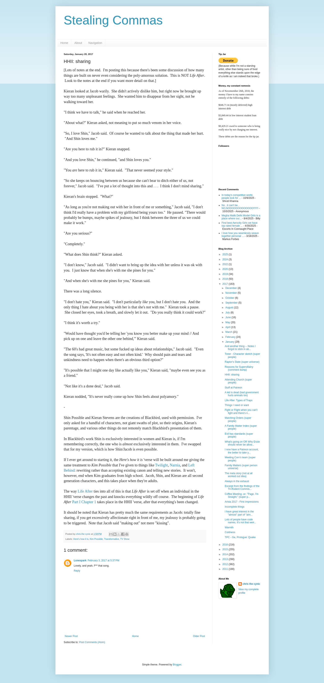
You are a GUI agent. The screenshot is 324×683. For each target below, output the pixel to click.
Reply (77, 570)
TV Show (124, 539)
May (228, 322)
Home (64, 43)
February (230, 337)
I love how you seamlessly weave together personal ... (240, 234)
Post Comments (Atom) (92, 642)
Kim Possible (96, 539)
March (229, 332)
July (228, 312)
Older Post (199, 636)
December (231, 288)
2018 (225, 278)
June (228, 317)
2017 (225, 283)
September (231, 302)
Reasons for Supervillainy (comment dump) (239, 368)
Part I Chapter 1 (84, 502)
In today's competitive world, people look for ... (237, 196)
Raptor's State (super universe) (242, 361)
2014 (225, 554)
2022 (225, 264)
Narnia (175, 465)
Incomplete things (234, 506)
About (78, 43)
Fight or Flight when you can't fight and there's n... (241, 411)
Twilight (161, 465)
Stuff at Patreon (233, 387)
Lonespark (80, 560)
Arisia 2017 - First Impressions (242, 501)
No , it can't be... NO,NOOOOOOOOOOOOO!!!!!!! (240, 207)
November (231, 292)
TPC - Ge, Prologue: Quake (240, 537)
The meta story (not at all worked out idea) (238, 475)
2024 (225, 259)
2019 (225, 274)
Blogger (177, 664)
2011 (225, 569)
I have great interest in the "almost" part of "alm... (239, 513)
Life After (85, 491)
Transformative (111, 539)
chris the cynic (251, 583)
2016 (225, 544)
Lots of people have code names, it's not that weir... (240, 521)
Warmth (229, 527)
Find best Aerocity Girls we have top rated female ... (239, 224)
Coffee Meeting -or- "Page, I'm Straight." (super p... (241, 495)
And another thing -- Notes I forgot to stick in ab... (240, 348)
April (228, 327)
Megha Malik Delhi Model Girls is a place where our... (241, 217)
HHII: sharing (232, 374)
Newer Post (71, 636)
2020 (225, 269)
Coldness (230, 532)
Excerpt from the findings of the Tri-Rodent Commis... (242, 487)
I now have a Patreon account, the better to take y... (242, 451)
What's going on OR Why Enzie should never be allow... (242, 443)
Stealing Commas (113, 20)
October (230, 297)
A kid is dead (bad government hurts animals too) (242, 394)
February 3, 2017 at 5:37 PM (103, 560)
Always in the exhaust (237, 481)
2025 (225, 254)
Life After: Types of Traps (238, 400)
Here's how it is (80, 539)
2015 (225, 549)
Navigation (95, 43)
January (230, 341)
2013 (225, 559)
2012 (225, 564)
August (229, 307)
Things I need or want (237, 405)
